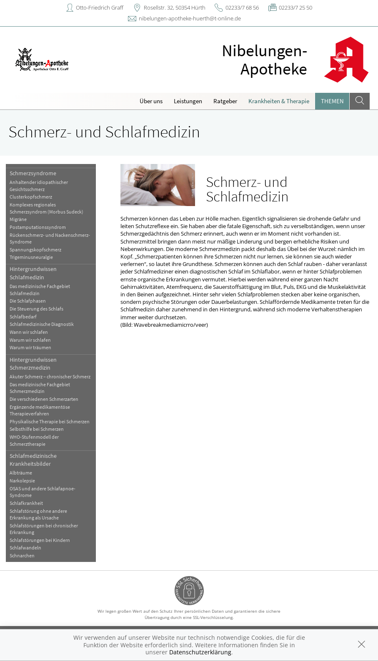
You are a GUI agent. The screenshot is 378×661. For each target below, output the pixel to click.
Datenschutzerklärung (200, 652)
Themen (332, 101)
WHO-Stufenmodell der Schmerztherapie (34, 440)
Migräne (18, 219)
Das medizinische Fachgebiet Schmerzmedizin (40, 387)
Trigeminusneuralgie (31, 257)
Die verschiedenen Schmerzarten (44, 399)
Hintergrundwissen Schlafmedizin (33, 273)
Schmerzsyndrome (33, 173)
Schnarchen (22, 555)
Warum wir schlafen (30, 340)
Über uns (151, 101)
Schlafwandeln (25, 547)
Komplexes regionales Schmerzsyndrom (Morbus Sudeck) (46, 207)
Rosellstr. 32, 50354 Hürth (174, 7)
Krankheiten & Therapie (278, 101)
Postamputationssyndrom (38, 227)
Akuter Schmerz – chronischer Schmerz (50, 376)
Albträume (21, 473)
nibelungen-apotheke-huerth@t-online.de (190, 18)
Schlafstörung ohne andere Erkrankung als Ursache (38, 514)
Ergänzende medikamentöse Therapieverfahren (40, 410)
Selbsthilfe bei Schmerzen (37, 429)
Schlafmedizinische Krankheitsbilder (33, 459)
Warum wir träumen (30, 347)
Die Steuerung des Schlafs (36, 309)
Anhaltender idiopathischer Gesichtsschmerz (39, 185)
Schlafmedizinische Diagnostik (42, 324)
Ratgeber (225, 101)
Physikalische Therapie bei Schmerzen (50, 421)
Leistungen (188, 101)
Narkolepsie (22, 480)
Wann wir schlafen (29, 332)
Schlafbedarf (23, 316)
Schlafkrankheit (26, 503)
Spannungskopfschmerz (35, 249)
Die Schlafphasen (28, 301)
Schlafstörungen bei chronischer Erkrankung (44, 528)
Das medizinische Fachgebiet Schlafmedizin (40, 289)
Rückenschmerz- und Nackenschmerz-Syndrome (50, 238)
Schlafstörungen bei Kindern (40, 540)
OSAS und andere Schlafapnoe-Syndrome (42, 491)
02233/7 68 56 (242, 7)
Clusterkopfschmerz (31, 197)
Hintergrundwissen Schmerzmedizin (33, 363)
